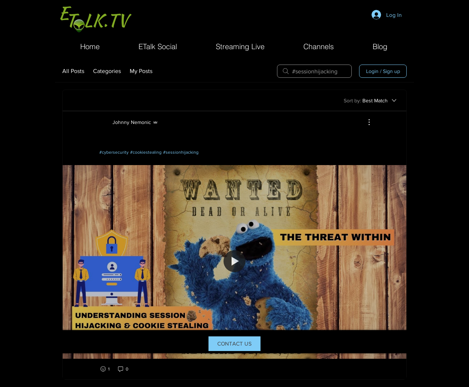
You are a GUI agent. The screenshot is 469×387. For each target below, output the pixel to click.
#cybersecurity (114, 152)
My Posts (141, 71)
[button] (318, 45)
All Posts (73, 71)
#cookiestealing (146, 152)
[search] (314, 71)
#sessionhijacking (181, 152)
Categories (107, 71)
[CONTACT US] (234, 343)
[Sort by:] (371, 100)
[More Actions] (365, 122)
